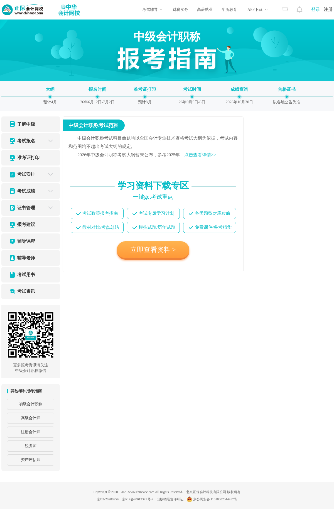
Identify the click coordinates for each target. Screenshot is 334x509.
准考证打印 (28, 157)
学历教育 (229, 10)
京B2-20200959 (108, 499)
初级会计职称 (30, 404)
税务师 (30, 446)
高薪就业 (205, 10)
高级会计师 (30, 418)
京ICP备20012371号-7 (137, 499)
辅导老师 (26, 257)
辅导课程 (26, 241)
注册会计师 (30, 432)
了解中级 (26, 124)
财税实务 (180, 10)
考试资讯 (26, 291)
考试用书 (26, 274)
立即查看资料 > (153, 249)
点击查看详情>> (200, 154)
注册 (328, 9)
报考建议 (26, 224)
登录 (315, 9)
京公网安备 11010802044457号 (212, 499)
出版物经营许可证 (170, 499)
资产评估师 (30, 460)
